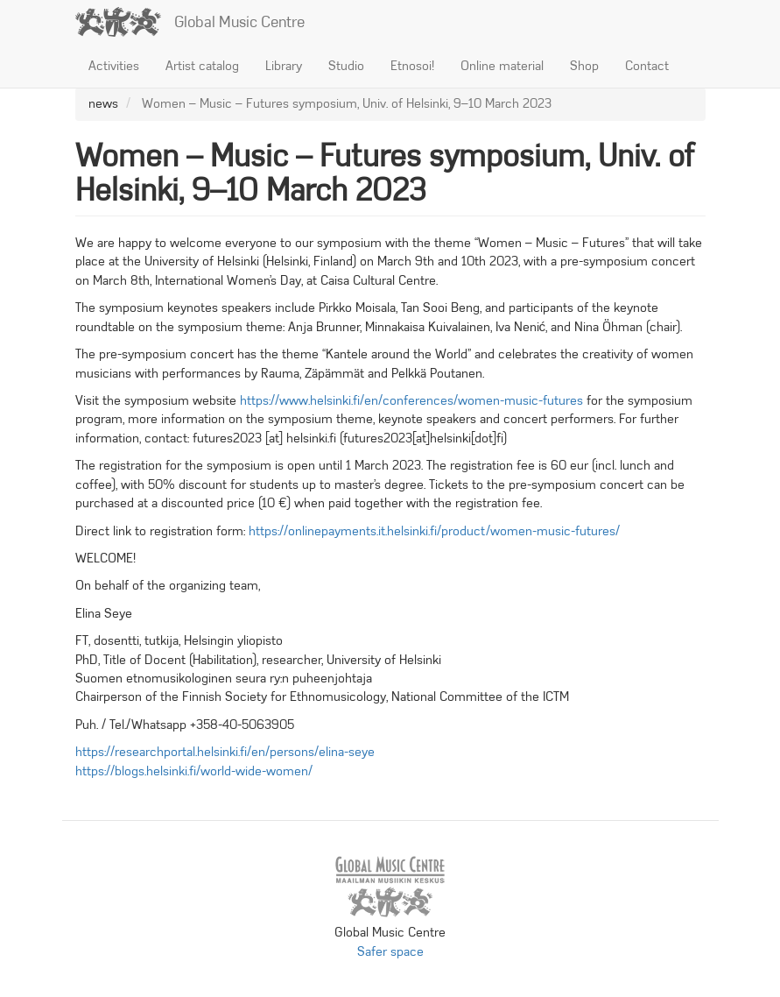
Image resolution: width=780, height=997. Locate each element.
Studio (346, 66)
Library (283, 66)
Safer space (390, 951)
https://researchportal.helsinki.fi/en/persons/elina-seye (225, 752)
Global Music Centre (239, 22)
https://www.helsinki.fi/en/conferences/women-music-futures (411, 400)
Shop (584, 66)
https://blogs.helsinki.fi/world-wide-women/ (194, 771)
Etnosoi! (412, 66)
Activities (113, 66)
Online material (502, 66)
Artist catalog (202, 66)
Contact (647, 66)
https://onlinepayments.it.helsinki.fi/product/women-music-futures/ (434, 531)
